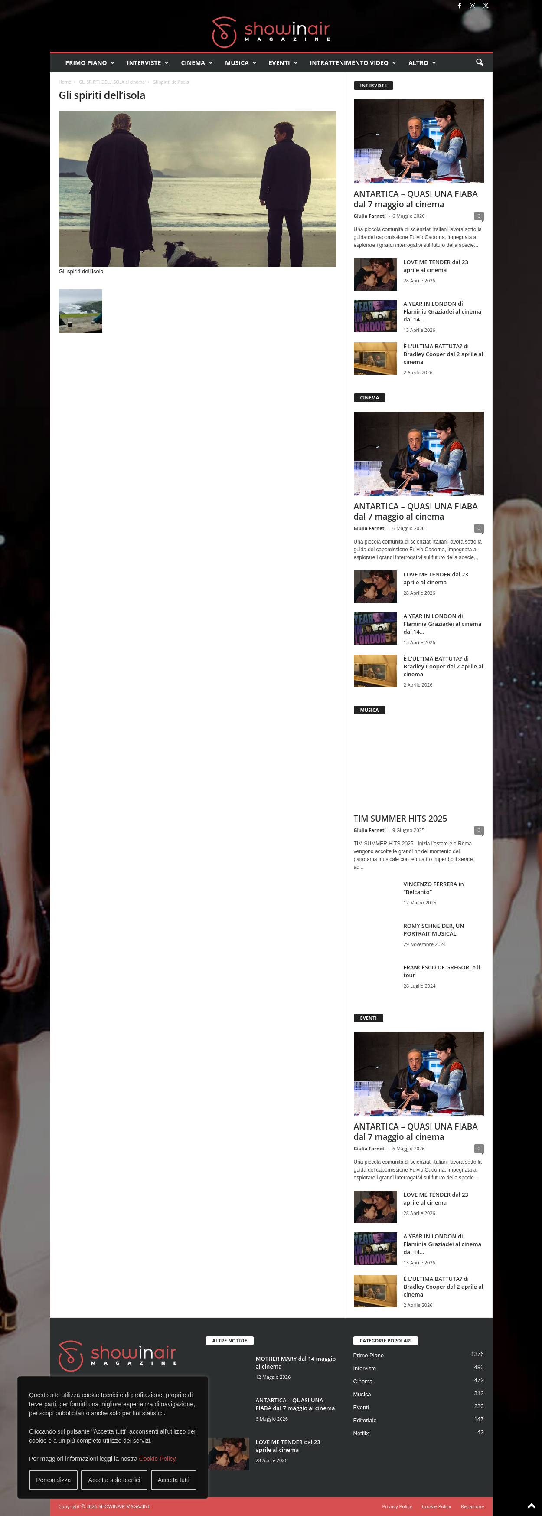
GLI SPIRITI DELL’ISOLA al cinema (112, 82)
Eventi (283, 62)
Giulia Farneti (370, 216)
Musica (241, 62)
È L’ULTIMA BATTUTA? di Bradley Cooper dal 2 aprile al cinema (443, 354)
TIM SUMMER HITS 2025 (400, 818)
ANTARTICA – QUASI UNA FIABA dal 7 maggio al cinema (416, 199)
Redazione (472, 1506)
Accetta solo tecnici (114, 1480)
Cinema (197, 62)
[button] (479, 62)
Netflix (361, 1433)
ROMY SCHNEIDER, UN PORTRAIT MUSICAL (434, 929)
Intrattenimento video (353, 62)
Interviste (148, 62)
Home (65, 82)
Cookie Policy (157, 1458)
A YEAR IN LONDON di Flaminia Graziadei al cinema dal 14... (443, 311)
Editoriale (365, 1420)
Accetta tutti (173, 1480)
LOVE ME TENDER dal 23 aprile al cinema (436, 266)
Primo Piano (90, 62)
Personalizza (53, 1480)
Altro (422, 62)
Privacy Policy (397, 1506)
